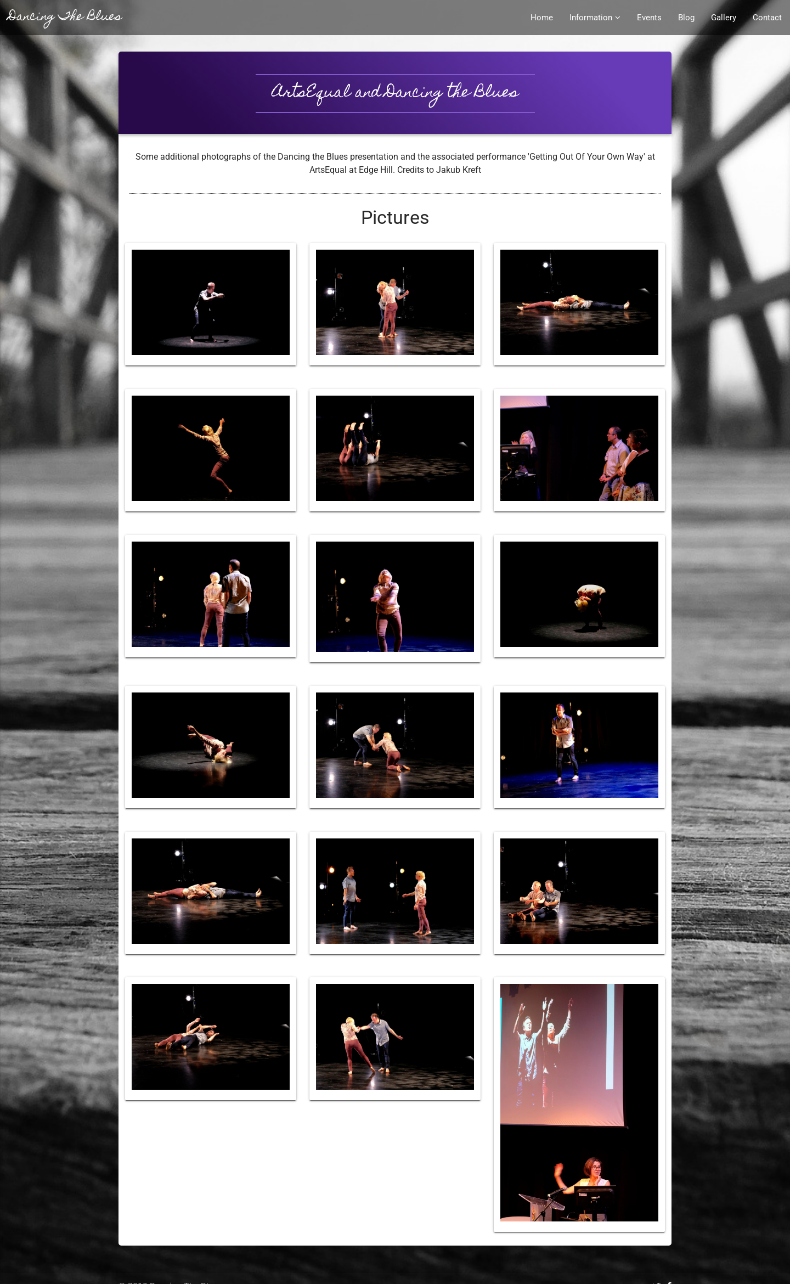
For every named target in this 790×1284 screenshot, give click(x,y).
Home (542, 17)
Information (594, 17)
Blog (686, 17)
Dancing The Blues (65, 17)
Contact (767, 17)
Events (649, 17)
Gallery (723, 17)
